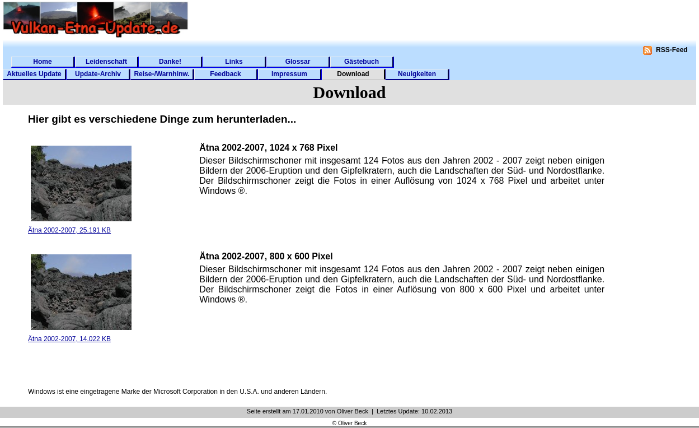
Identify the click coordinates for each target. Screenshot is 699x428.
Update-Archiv (98, 74)
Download (353, 74)
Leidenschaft (106, 62)
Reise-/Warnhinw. (161, 74)
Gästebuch (361, 62)
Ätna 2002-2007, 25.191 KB (69, 230)
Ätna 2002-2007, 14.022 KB (69, 339)
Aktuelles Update (34, 74)
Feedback (225, 74)
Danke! (170, 62)
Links (233, 62)
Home (42, 62)
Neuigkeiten (417, 74)
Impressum (289, 74)
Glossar (298, 62)
